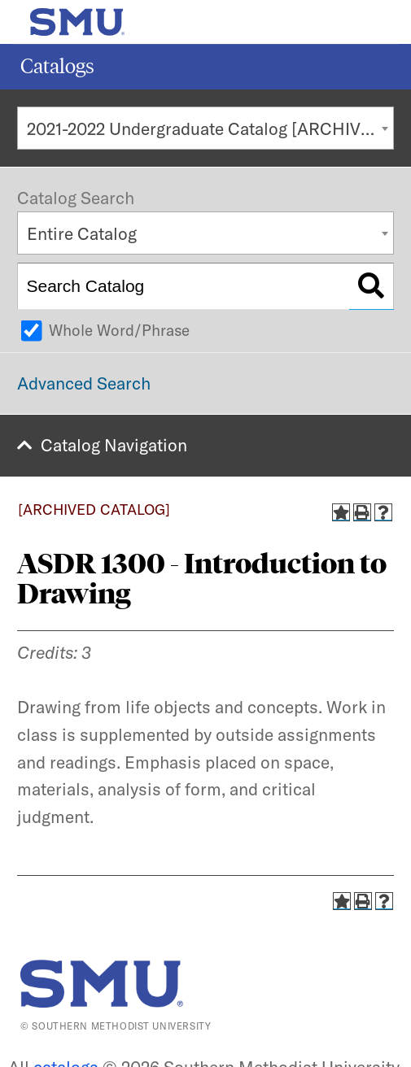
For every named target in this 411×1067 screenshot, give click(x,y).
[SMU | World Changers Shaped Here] (101, 984)
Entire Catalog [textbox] (82, 233)
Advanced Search (84, 383)
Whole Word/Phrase (119, 330)
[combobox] (205, 128)
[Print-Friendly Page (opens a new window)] (362, 512)
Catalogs (57, 66)
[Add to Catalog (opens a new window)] (341, 512)
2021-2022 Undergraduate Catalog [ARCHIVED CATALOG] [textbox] (210, 128)
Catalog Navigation (114, 444)
